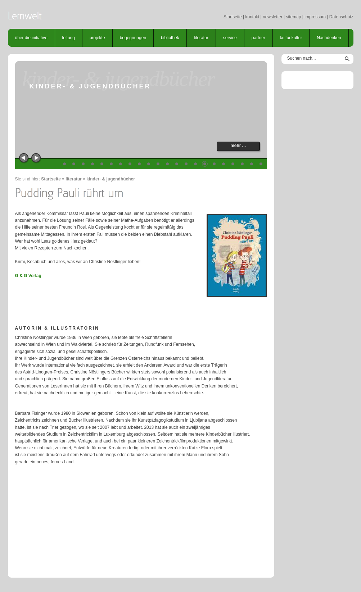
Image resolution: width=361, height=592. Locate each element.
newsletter (273, 16)
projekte (97, 37)
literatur (201, 37)
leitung (68, 37)
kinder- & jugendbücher (110, 179)
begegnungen (133, 37)
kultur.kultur (291, 37)
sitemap (293, 16)
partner (258, 37)
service (230, 37)
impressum (315, 16)
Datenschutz (341, 16)
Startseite (233, 16)
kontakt (252, 16)
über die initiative (31, 37)
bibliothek (170, 37)
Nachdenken (329, 37)
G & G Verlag (28, 275)
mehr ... (238, 145)
